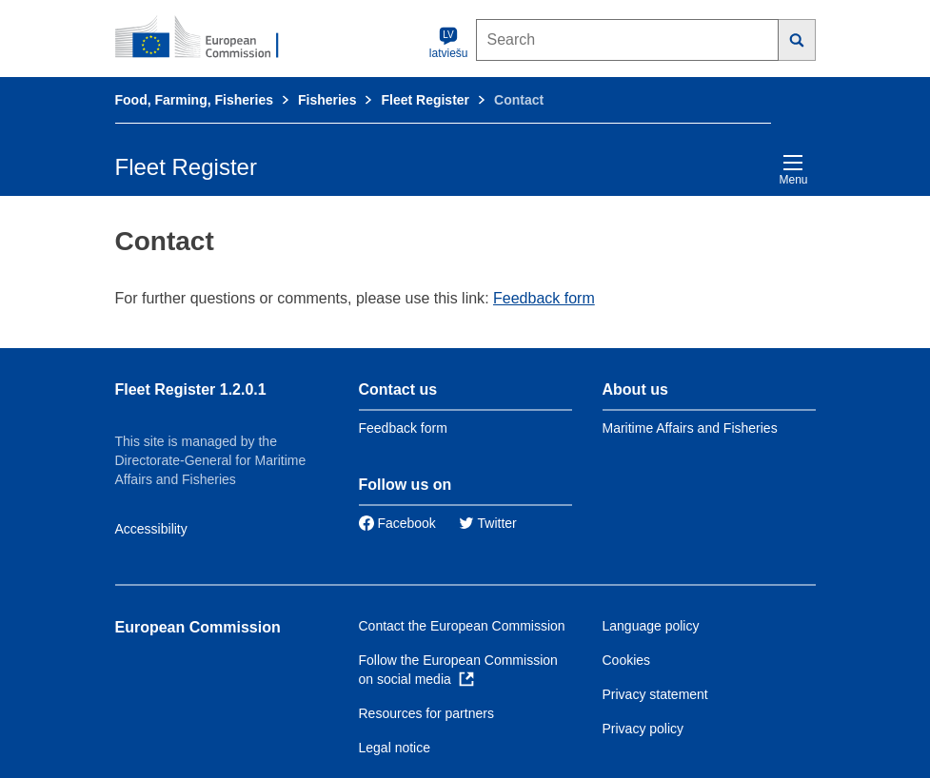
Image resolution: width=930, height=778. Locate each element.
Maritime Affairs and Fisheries (690, 428)
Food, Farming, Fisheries (194, 99)
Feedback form (544, 298)
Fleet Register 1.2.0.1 (191, 389)
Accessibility (151, 528)
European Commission (198, 627)
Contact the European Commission (462, 625)
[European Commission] (207, 38)
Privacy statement (655, 694)
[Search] (797, 40)
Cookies (627, 660)
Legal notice (395, 747)
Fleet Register (425, 99)
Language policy (651, 625)
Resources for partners (426, 713)
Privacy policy (643, 728)
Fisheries (327, 99)
